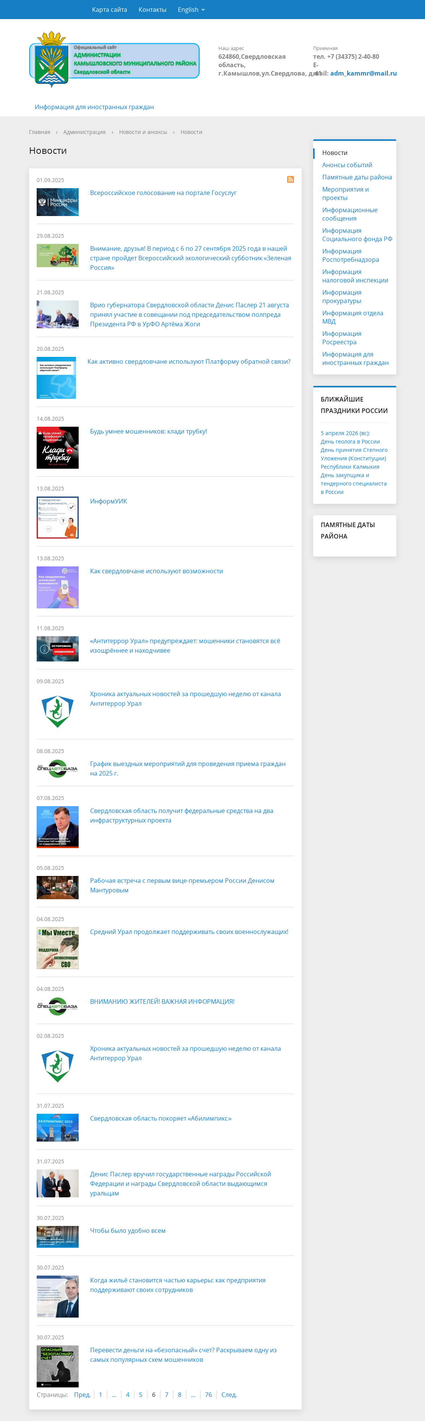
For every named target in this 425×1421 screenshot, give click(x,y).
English (188, 9)
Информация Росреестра (342, 337)
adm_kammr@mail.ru (363, 73)
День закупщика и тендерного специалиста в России (354, 483)
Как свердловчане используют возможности (156, 571)
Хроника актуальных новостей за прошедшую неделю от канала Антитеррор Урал (185, 699)
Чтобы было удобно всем (128, 1230)
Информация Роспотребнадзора (350, 255)
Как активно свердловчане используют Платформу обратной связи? (189, 361)
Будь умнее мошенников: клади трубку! (148, 431)
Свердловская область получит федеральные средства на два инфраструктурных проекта (181, 815)
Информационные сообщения (350, 214)
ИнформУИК (108, 501)
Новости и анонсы (143, 131)
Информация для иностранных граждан (94, 107)
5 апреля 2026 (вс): (345, 433)
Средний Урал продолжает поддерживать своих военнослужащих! (189, 931)
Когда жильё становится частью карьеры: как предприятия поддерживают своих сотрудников (178, 1285)
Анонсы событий (347, 165)
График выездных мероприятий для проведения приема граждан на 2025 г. (188, 768)
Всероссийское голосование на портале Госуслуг (163, 193)
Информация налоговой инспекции (355, 276)
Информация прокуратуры (342, 296)
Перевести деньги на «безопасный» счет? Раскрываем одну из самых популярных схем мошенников (183, 1355)
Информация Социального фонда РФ (357, 234)
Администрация (84, 131)
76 (208, 1394)
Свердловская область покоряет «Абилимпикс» (161, 1118)
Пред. (82, 1394)
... (114, 1394)
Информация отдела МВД (352, 317)
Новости (191, 131)
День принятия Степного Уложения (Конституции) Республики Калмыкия (354, 458)
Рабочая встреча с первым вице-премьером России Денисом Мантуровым (182, 885)
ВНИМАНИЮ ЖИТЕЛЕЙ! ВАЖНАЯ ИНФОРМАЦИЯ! (162, 1001)
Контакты (152, 9)
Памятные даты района (357, 177)
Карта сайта (109, 9)
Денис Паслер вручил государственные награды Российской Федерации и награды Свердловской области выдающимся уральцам (180, 1183)
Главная (39, 131)
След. (229, 1394)
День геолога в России (350, 441)
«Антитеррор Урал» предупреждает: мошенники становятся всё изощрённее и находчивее (185, 646)
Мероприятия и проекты (345, 193)
